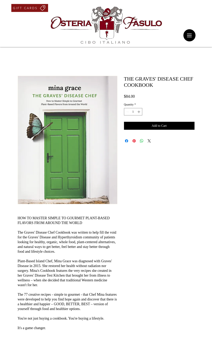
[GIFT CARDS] (29, 8)
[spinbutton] (133, 111)
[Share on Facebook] (126, 140)
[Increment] (139, 111)
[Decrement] (127, 111)
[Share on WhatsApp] (141, 140)
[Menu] (189, 35)
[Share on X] (149, 140)
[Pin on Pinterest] (134, 140)
